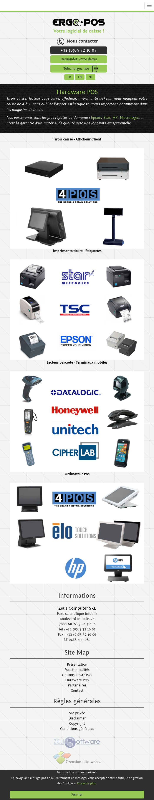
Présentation (77, 664)
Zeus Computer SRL (77, 608)
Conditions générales (77, 729)
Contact (77, 690)
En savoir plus (86, 783)
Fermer (77, 794)
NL (90, 77)
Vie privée (77, 713)
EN (80, 77)
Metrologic (129, 117)
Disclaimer (77, 718)
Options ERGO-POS (77, 675)
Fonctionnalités (77, 670)
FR (69, 77)
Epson (96, 117)
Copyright (77, 723)
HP (115, 117)
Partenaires (77, 685)
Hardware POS (77, 680)
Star (106, 117)
